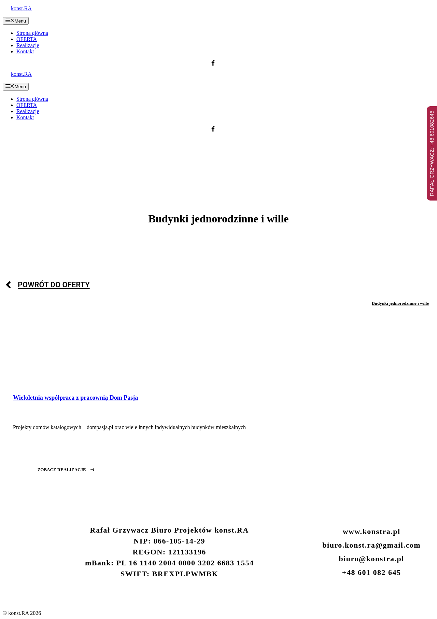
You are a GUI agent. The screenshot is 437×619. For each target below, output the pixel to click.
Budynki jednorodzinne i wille (400, 303)
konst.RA (21, 8)
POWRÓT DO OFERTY (54, 284)
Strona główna (32, 33)
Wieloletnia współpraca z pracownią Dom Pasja (75, 397)
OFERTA (26, 39)
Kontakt (25, 51)
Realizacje (27, 45)
